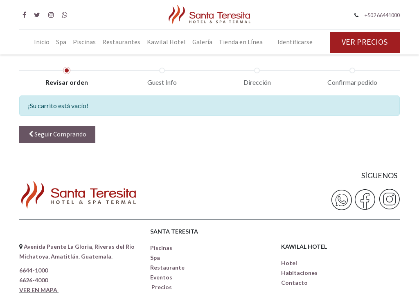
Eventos (161, 277)
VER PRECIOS (364, 42)
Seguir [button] (57, 134)
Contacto (294, 282)
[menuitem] (42, 42)
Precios (161, 287)
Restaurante (167, 267)
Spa (155, 257)
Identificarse (295, 42)
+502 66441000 (382, 15)
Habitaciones (299, 272)
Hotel (289, 262)
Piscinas (161, 247)
